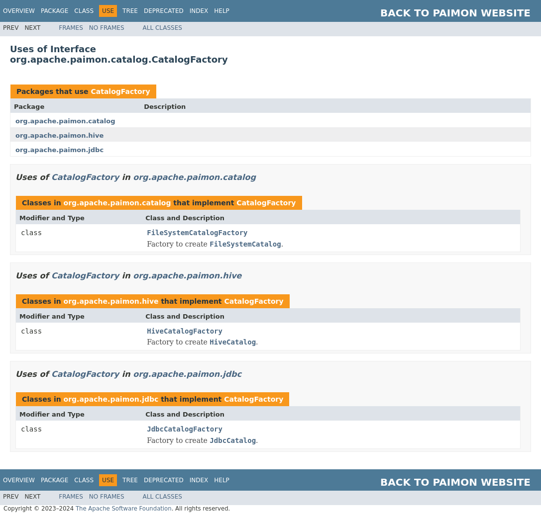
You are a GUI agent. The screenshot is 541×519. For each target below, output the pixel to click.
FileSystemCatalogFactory (197, 233)
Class (84, 10)
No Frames (106, 27)
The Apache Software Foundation (124, 508)
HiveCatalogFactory (184, 331)
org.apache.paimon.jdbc (59, 150)
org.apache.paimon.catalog (65, 121)
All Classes (162, 27)
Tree (130, 10)
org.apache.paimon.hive (59, 135)
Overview (19, 10)
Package (54, 10)
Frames (71, 27)
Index (199, 10)
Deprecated (164, 10)
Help (221, 10)
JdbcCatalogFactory (184, 429)
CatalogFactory (120, 91)
